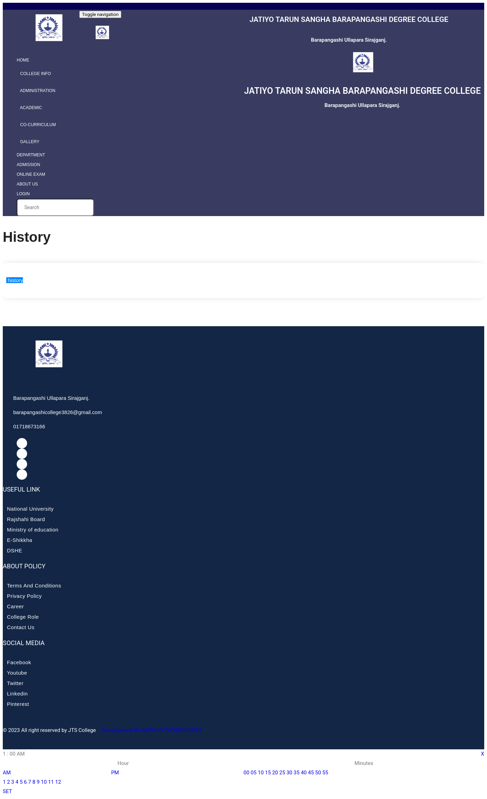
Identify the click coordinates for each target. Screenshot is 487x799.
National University (30, 509)
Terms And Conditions (34, 585)
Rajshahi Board (26, 519)
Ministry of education (32, 530)
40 (304, 772)
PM (115, 772)
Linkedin (17, 694)
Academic (29, 107)
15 (268, 772)
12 (58, 782)
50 (318, 772)
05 (254, 772)
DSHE (14, 550)
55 (325, 772)
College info (34, 73)
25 (282, 772)
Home (23, 60)
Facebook (19, 662)
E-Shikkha (19, 540)
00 (247, 772)
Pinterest (18, 704)
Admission (28, 164)
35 (297, 772)
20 (275, 772)
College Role (23, 617)
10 (44, 782)
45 (311, 772)
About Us (27, 184)
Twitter (15, 683)
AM (7, 772)
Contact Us (20, 627)
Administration (36, 90)
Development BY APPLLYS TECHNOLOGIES (151, 730)
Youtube (17, 673)
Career (15, 606)
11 (51, 782)
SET (7, 791)
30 (289, 772)
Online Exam (31, 174)
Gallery (28, 141)
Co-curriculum (36, 124)
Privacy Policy (24, 596)
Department (31, 155)
